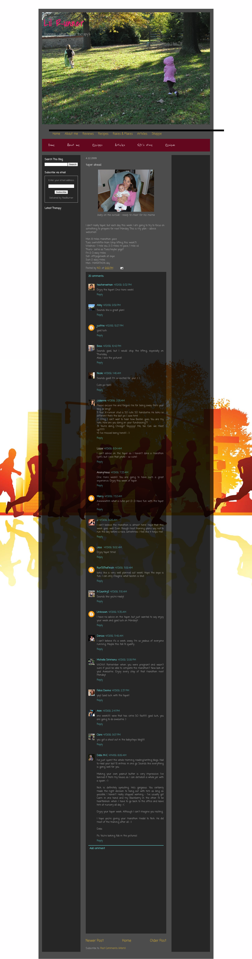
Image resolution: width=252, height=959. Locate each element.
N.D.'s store (145, 145)
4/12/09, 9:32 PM (123, 285)
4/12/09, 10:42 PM (112, 346)
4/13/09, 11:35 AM (117, 612)
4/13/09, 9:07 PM (112, 735)
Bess (99, 346)
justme (100, 326)
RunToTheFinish (105, 568)
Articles (120, 145)
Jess (100, 547)
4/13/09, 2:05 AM (116, 401)
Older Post (158, 940)
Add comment (97, 848)
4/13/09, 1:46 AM (112, 373)
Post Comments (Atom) (113, 948)
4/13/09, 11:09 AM (124, 568)
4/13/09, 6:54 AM (113, 449)
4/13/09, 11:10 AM (118, 592)
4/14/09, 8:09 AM (117, 755)
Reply (100, 294)
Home (51, 145)
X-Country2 (103, 592)
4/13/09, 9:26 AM (108, 520)
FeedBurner (67, 198)
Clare (99, 735)
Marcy (100, 496)
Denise (100, 636)
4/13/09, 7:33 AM (119, 472)
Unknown (102, 612)
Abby (99, 305)
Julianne (101, 401)
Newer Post (95, 940)
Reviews (170, 145)
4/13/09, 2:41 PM (111, 711)
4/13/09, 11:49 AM (114, 636)
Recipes (97, 145)
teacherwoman (105, 285)
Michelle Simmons (107, 660)
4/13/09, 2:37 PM (120, 691)
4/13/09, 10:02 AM (113, 547)
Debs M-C (102, 755)
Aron (99, 711)
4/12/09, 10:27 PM (114, 326)
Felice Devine (104, 691)
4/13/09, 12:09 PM (127, 660)
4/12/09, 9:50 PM (112, 305)
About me (73, 145)
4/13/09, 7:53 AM (113, 496)
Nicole (100, 373)
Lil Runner (64, 23)
